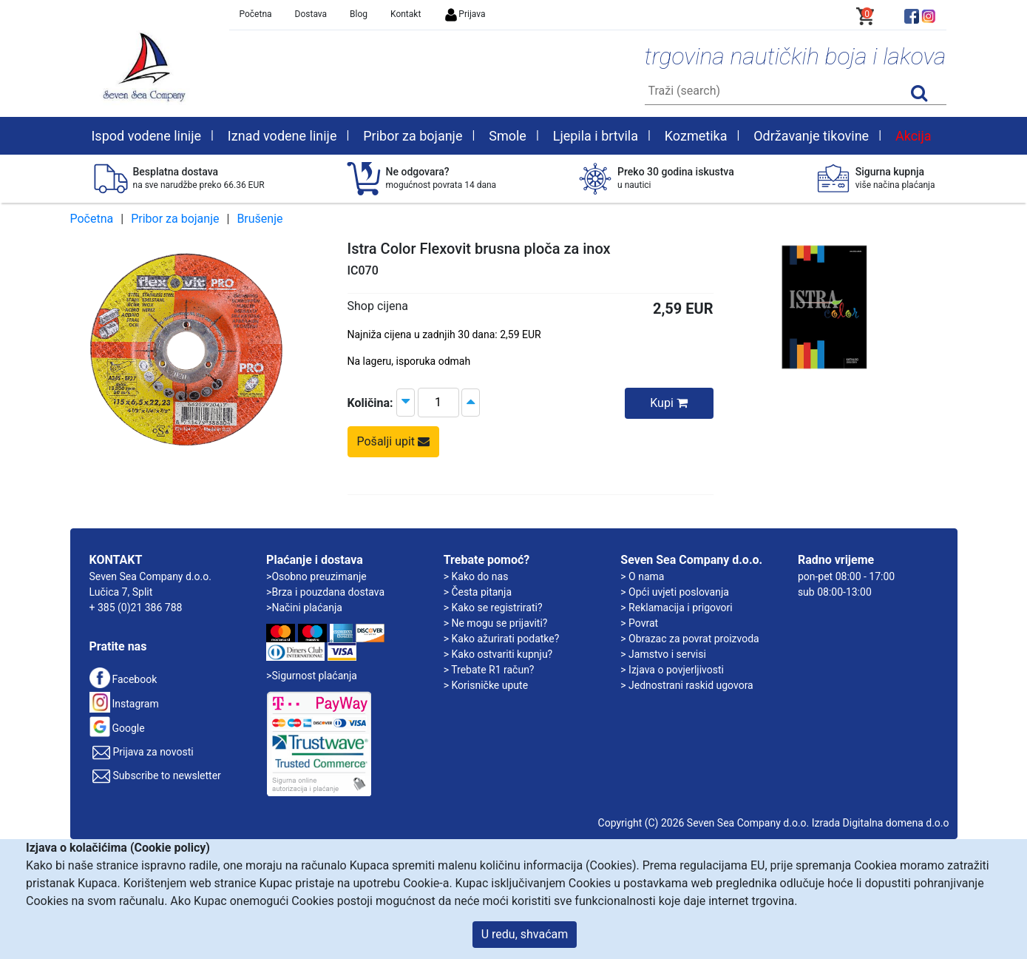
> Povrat (639, 623)
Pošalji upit (393, 441)
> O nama (642, 576)
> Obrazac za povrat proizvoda (689, 639)
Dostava (311, 14)
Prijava (464, 14)
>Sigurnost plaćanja (311, 676)
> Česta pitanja (478, 592)
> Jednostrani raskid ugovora (686, 685)
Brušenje (259, 219)
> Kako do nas (476, 576)
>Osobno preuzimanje (316, 576)
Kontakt (405, 14)
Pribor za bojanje (175, 219)
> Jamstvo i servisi (663, 654)
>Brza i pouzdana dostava (325, 592)
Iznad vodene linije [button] (282, 136)
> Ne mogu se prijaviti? (496, 623)
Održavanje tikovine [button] (811, 136)
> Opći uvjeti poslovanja (674, 592)
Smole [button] (507, 136)
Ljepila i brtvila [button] (595, 136)
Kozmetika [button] (696, 136)
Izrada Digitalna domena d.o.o (880, 823)
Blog (358, 14)
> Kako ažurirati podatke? (502, 639)
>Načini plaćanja (304, 607)
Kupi (669, 403)
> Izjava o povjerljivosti (672, 670)
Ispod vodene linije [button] (146, 136)
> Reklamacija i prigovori (676, 607)
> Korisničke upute (486, 685)
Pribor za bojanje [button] (412, 136)
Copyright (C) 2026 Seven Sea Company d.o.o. (704, 823)
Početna (256, 14)
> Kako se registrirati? (493, 607)
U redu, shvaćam (525, 934)
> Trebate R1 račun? (489, 670)
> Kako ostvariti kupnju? (498, 654)
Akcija (913, 136)
